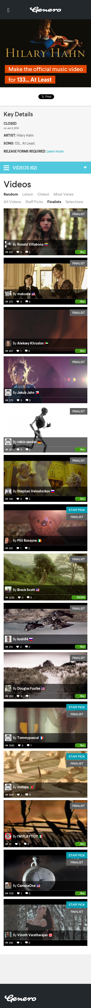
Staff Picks (34, 202)
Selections (74, 202)
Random (11, 194)
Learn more (55, 151)
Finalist (78, 214)
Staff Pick (77, 510)
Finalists (54, 202)
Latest (27, 194)
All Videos (12, 202)
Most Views (64, 194)
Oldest (43, 194)
